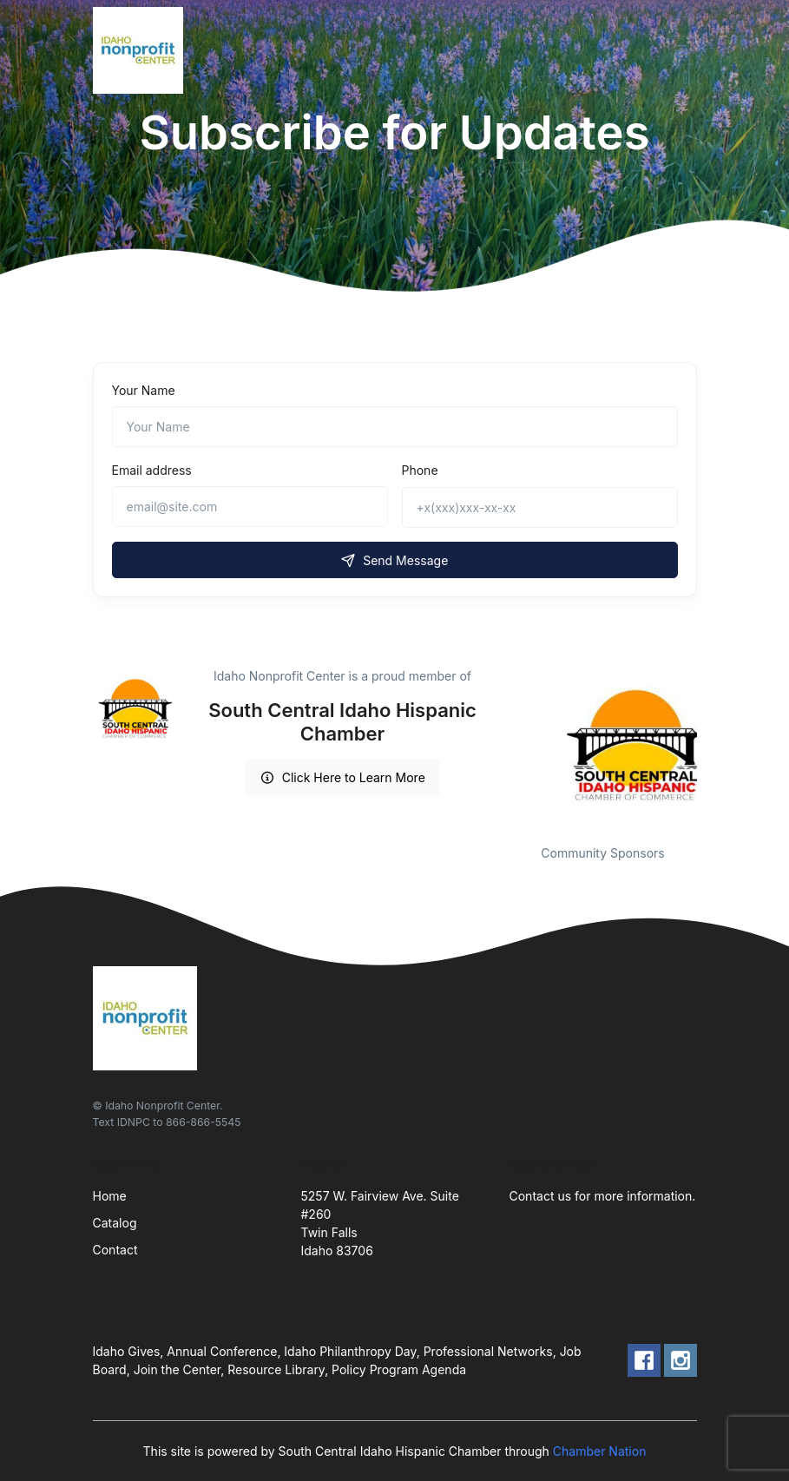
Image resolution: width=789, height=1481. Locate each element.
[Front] (141, 50)
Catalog (115, 1222)
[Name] (395, 426)
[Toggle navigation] (680, 50)
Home (110, 1195)
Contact (115, 1249)
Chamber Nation (600, 1451)
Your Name (143, 390)
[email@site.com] (250, 506)
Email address (152, 470)
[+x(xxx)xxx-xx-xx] (540, 507)
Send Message (395, 560)
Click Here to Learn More (342, 777)
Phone (420, 470)
